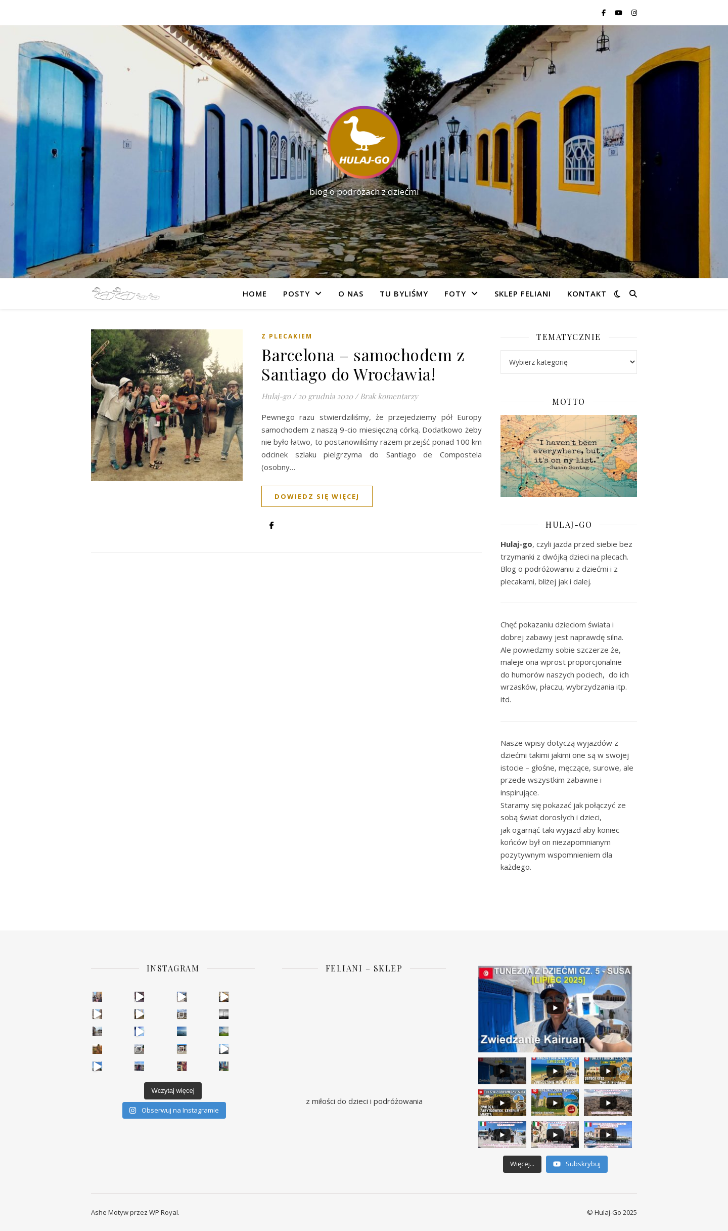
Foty (455, 293)
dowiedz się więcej (317, 496)
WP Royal (163, 1212)
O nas (350, 293)
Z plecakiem (286, 336)
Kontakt (587, 293)
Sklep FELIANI (522, 293)
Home (255, 293)
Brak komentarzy (389, 396)
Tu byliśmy (404, 293)
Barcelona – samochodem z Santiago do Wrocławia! (363, 364)
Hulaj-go (276, 396)
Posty (296, 293)
